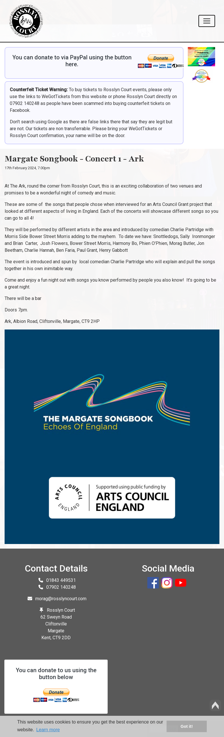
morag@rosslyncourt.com (60, 598)
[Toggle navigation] (206, 21)
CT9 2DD (62, 637)
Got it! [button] (187, 726)
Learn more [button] (48, 729)
